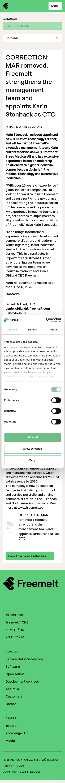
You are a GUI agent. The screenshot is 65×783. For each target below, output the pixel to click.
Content (12, 652)
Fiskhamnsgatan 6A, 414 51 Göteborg (30, 760)
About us (12, 689)
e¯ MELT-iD (15, 630)
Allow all (32, 437)
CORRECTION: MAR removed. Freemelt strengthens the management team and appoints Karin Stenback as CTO (32, 526)
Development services (22, 682)
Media (10, 741)
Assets (11, 718)
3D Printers (14, 615)
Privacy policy (14, 766)
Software (13, 667)
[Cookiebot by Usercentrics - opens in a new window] (46, 320)
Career (11, 704)
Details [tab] (32, 329)
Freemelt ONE (17, 623)
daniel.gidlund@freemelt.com (28, 308)
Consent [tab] (11, 329)
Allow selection (32, 448)
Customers (14, 697)
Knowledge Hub (17, 733)
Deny (32, 460)
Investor (12, 726)
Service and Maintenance (24, 659)
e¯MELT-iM (15, 637)
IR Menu (32, 38)
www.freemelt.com (32, 507)
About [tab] (53, 329)
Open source (15, 674)
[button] (30, 556)
